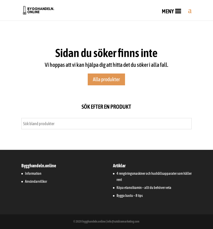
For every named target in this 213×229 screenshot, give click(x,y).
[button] (168, 11)
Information (33, 173)
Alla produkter (106, 79)
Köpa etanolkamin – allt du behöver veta (144, 188)
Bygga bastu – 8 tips (130, 196)
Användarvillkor (36, 181)
